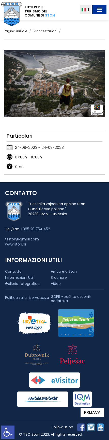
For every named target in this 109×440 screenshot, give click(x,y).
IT (86, 9)
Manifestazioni (45, 31)
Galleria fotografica (22, 283)
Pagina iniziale (15, 31)
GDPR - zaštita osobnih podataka (71, 299)
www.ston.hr (15, 244)
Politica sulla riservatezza (27, 298)
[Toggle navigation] (99, 9)
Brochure (59, 277)
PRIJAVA (92, 412)
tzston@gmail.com (22, 239)
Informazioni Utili (19, 277)
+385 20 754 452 (35, 229)
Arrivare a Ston (64, 271)
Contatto (13, 271)
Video (56, 283)
